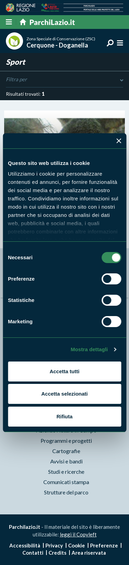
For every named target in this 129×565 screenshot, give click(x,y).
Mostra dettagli (89, 349)
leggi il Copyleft (78, 534)
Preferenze (104, 545)
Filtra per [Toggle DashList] (64, 79)
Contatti (32, 553)
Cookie (76, 545)
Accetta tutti (64, 371)
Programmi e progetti (66, 440)
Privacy (54, 545)
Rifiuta (64, 416)
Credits (57, 553)
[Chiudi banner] (118, 140)
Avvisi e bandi (66, 461)
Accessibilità (24, 545)
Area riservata (89, 553)
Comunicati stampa (66, 482)
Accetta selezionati (64, 394)
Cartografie (66, 451)
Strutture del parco (66, 492)
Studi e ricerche (66, 471)
